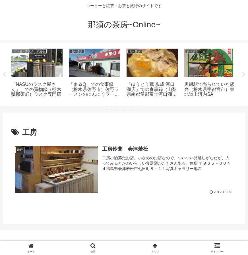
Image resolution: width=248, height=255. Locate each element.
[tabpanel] (37, 73)
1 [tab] (107, 109)
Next (244, 74)
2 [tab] (115, 109)
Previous (4, 74)
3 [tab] (124, 109)
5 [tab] (141, 109)
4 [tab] (132, 109)
